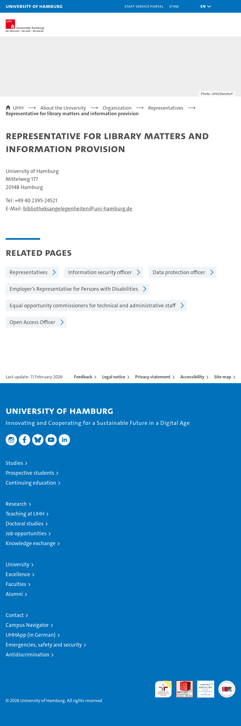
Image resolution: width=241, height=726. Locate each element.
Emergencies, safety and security (44, 644)
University (17, 564)
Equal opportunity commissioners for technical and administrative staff (93, 305)
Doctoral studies (24, 523)
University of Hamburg (34, 6)
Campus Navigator (27, 625)
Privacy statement (152, 377)
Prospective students (30, 472)
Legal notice (113, 377)
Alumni (14, 594)
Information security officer (100, 272)
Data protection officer (179, 272)
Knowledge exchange (31, 543)
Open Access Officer (32, 322)
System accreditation (226, 686)
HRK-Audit (202, 686)
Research (16, 503)
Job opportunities (26, 533)
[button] (204, 6)
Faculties (16, 584)
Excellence (18, 574)
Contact (15, 615)
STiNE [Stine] (174, 6)
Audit (181, 684)
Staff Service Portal (143, 6)
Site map (222, 377)
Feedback (83, 377)
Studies (14, 463)
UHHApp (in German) (31, 634)
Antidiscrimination (27, 654)
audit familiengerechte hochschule (163, 689)
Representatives (28, 272)
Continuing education (31, 482)
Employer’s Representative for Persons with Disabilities (74, 288)
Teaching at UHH (25, 513)
